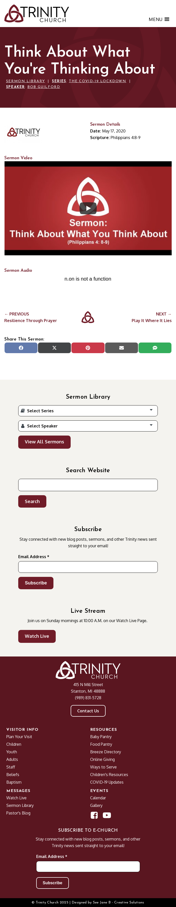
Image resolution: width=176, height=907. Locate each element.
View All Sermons (44, 441)
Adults (12, 759)
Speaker (15, 87)
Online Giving (102, 759)
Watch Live (37, 636)
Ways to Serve (103, 766)
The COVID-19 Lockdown (97, 81)
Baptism (14, 782)
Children (13, 744)
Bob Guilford (43, 87)
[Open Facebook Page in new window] (94, 815)
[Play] (88, 208)
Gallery (96, 805)
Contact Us (88, 710)
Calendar (98, 797)
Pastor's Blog (18, 812)
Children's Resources (109, 774)
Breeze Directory (105, 751)
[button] (155, 19)
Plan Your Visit (19, 736)
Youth (11, 751)
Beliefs (12, 774)
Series (59, 81)
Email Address (33, 556)
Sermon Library (25, 81)
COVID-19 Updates (107, 782)
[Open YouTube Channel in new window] (107, 815)
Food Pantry (101, 744)
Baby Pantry (101, 736)
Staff (10, 766)
